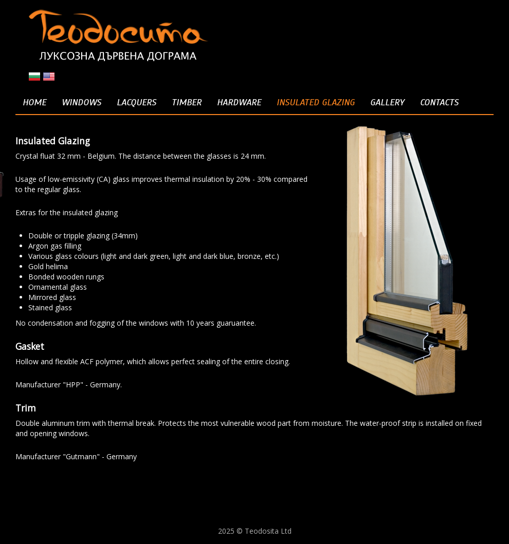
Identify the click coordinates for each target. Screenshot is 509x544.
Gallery (387, 102)
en (49, 76)
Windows (81, 102)
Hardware (239, 102)
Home (34, 102)
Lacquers (136, 102)
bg (34, 76)
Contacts (439, 102)
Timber (187, 102)
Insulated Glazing (316, 102)
